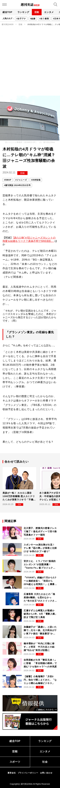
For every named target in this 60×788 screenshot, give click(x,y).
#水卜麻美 (44, 19)
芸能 (36, 12)
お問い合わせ (46, 773)
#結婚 (32, 19)
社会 (45, 761)
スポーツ (15, 761)
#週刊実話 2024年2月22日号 (17, 185)
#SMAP (7, 180)
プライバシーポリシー (28, 773)
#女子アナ (21, 19)
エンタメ (49, 12)
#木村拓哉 (35, 180)
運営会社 (12, 773)
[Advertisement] (30, 64)
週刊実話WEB (8, 24)
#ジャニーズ (21, 180)
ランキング (23, 12)
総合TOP (7, 12)
